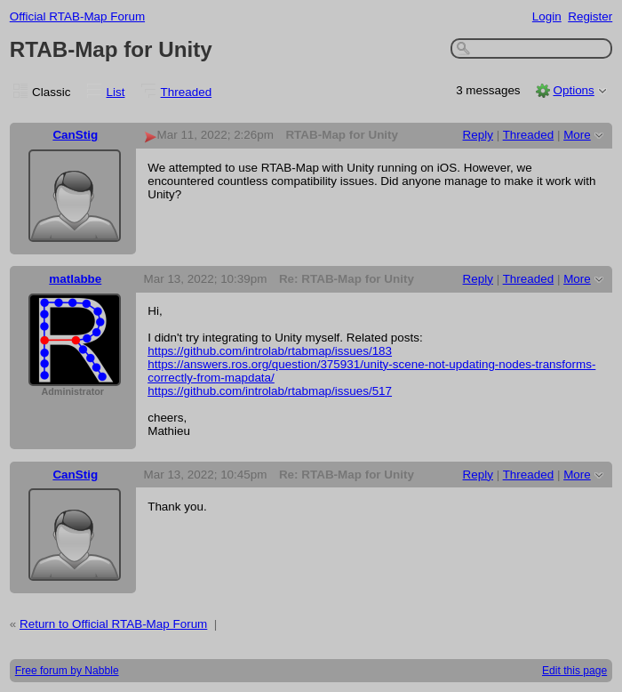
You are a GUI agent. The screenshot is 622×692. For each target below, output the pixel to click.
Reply (478, 134)
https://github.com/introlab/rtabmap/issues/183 (270, 351)
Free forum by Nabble (67, 670)
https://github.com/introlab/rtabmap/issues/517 (270, 391)
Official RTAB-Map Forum (77, 16)
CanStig (75, 134)
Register (590, 16)
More (577, 134)
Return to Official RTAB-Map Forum (113, 624)
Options (573, 90)
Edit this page (574, 670)
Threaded (186, 92)
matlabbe (75, 279)
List (116, 92)
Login (547, 16)
